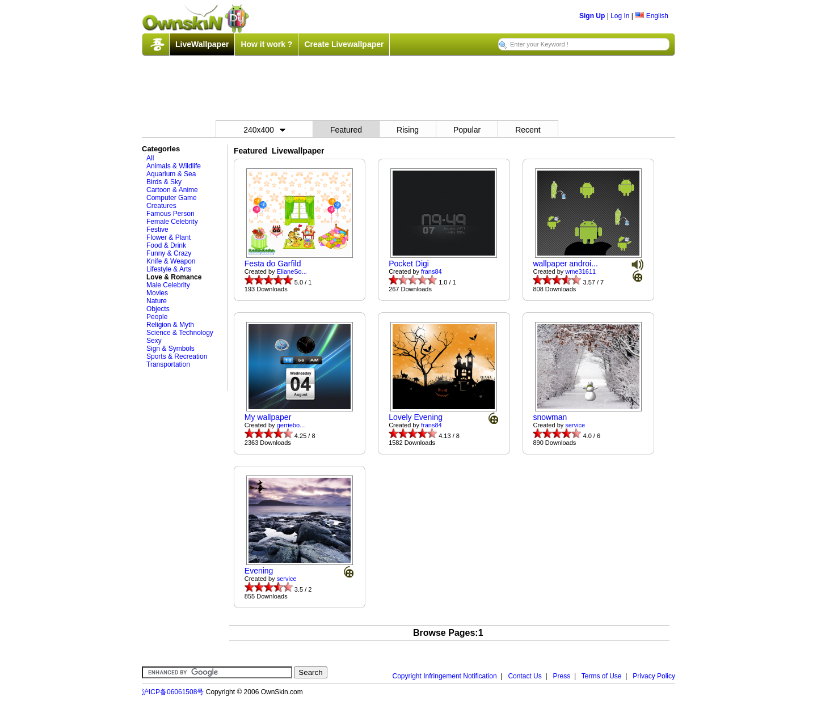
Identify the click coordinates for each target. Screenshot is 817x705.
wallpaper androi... (565, 263)
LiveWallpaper (202, 44)
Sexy (154, 341)
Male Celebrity (168, 285)
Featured (346, 129)
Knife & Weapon (171, 261)
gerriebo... (291, 425)
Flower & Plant (168, 237)
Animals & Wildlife (173, 166)
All (150, 158)
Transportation (168, 364)
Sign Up (592, 16)
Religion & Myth (170, 325)
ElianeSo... (292, 271)
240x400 (264, 129)
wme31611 (580, 271)
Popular (467, 129)
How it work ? (266, 44)
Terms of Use (602, 676)
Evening (259, 570)
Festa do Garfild (273, 263)
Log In (619, 16)
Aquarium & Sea (171, 174)
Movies (157, 293)
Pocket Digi (409, 263)
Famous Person (170, 214)
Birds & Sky (164, 182)
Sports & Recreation (176, 356)
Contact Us (524, 676)
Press (562, 676)
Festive (157, 229)
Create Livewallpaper (344, 44)
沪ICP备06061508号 (173, 692)
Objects (158, 309)
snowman (550, 417)
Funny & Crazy (168, 253)
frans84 (431, 271)
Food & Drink (166, 245)
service (575, 425)
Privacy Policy (654, 676)
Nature (156, 301)
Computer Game (171, 198)
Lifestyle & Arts (168, 269)
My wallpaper (268, 417)
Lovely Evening (416, 417)
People (156, 317)
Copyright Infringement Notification (445, 676)
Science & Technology (179, 333)
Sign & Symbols (170, 349)
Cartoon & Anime (172, 190)
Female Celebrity (172, 222)
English (651, 16)
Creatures (161, 206)
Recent (527, 129)
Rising (408, 129)
